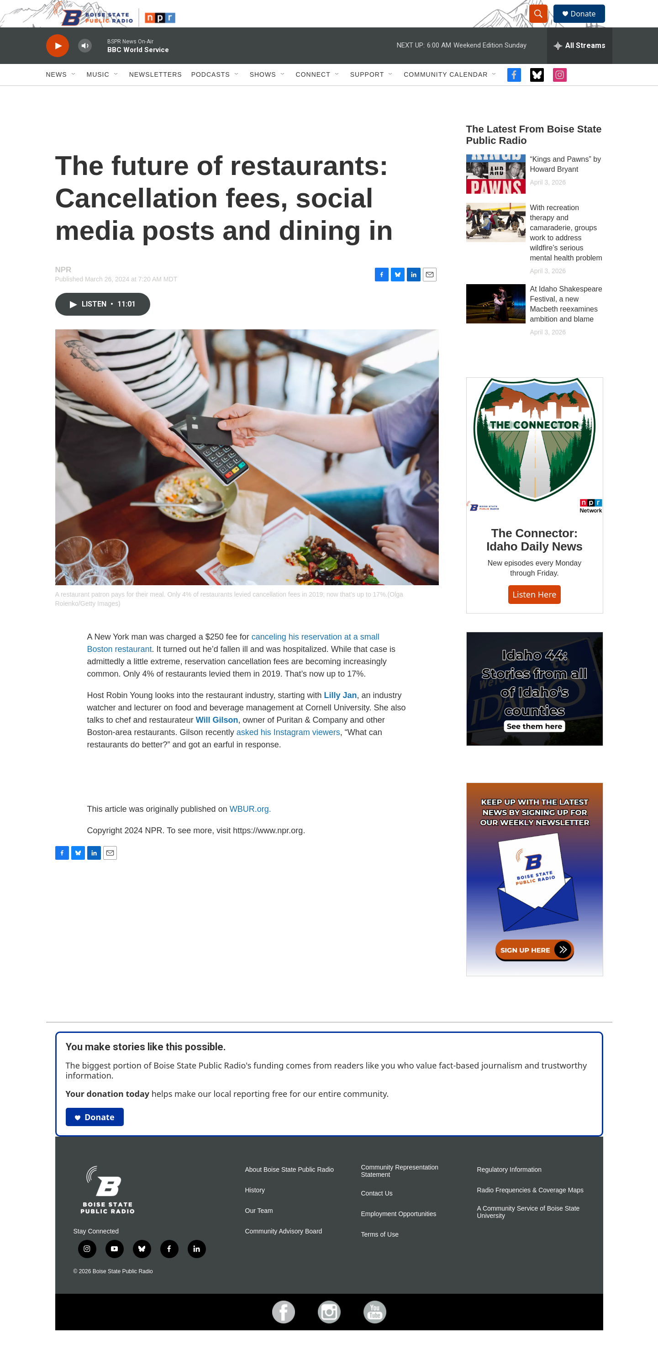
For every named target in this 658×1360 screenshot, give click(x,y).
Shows (263, 95)
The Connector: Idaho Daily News (534, 560)
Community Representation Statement (400, 1192)
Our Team (259, 1231)
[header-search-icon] (543, 24)
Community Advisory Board (283, 1252)
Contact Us (377, 1214)
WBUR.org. (250, 829)
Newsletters (155, 95)
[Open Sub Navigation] (74, 95)
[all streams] (579, 66)
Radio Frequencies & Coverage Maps (530, 1210)
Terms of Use (380, 1255)
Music (98, 95)
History (255, 1210)
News (56, 95)
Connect (313, 95)
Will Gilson (217, 740)
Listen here (535, 614)
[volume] (85, 66)
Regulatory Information (509, 1190)
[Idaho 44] (535, 709)
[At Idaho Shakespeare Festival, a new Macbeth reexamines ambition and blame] (496, 324)
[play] (57, 66)
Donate (589, 24)
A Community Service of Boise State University (528, 1233)
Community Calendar (446, 95)
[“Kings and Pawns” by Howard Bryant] (496, 194)
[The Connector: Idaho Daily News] (535, 466)
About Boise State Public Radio (289, 1190)
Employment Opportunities (399, 1234)
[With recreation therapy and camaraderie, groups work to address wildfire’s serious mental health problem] (496, 243)
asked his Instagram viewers (288, 752)
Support (367, 95)
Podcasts (210, 95)
